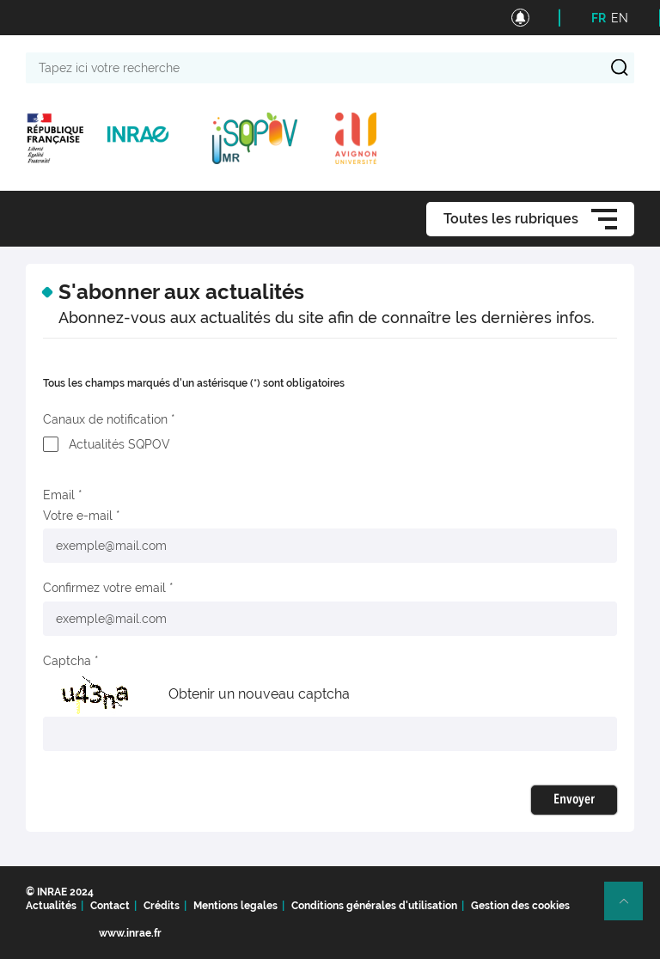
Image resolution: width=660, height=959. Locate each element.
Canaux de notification (105, 419)
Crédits (162, 906)
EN (619, 18)
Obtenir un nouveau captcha (259, 694)
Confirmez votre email (104, 588)
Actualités (51, 906)
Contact (110, 906)
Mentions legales (235, 906)
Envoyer (574, 800)
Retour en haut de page (631, 908)
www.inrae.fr (130, 933)
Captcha (67, 661)
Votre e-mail (78, 515)
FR (598, 18)
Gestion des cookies (520, 906)
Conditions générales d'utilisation (374, 906)
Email (59, 495)
